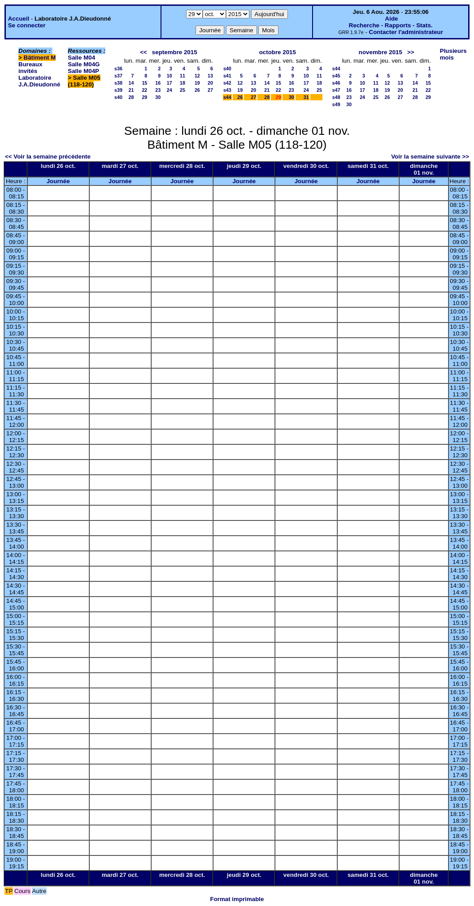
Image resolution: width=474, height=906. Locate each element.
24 (169, 90)
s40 (118, 97)
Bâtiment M (40, 57)
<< (143, 52)
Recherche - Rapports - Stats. (391, 25)
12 (197, 75)
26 (197, 90)
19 (197, 83)
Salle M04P (83, 71)
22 (144, 90)
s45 (336, 75)
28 (131, 97)
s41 (227, 75)
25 (182, 90)
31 (306, 97)
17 (169, 83)
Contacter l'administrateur (406, 32)
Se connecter (27, 25)
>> (410, 52)
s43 (227, 90)
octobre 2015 (277, 52)
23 (158, 90)
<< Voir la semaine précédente (48, 156)
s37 (118, 75)
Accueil (18, 18)
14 (131, 83)
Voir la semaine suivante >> (430, 156)
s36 (118, 68)
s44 (227, 97)
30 (158, 97)
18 (182, 83)
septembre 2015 (174, 52)
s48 (336, 97)
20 (210, 83)
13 (210, 75)
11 (182, 75)
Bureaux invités (30, 67)
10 (169, 75)
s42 (227, 83)
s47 (336, 90)
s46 (336, 83)
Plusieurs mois (453, 54)
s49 (336, 104)
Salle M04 (81, 57)
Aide (391, 18)
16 (158, 83)
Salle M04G (84, 64)
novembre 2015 (380, 52)
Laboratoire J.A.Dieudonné (39, 81)
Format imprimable (237, 899)
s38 (118, 83)
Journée (58, 181)
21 (131, 90)
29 (144, 97)
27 (210, 90)
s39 (118, 90)
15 (144, 83)
